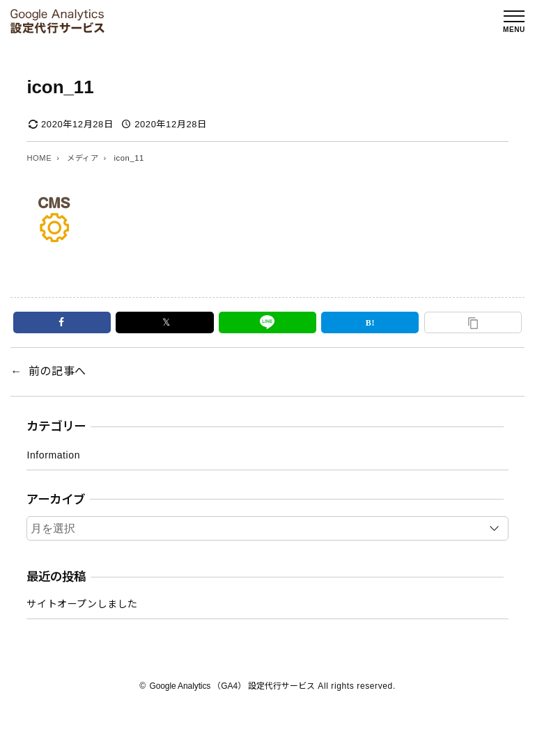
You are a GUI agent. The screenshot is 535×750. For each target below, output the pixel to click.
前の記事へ (57, 371)
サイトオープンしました (82, 603)
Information (53, 455)
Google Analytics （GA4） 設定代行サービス (231, 686)
